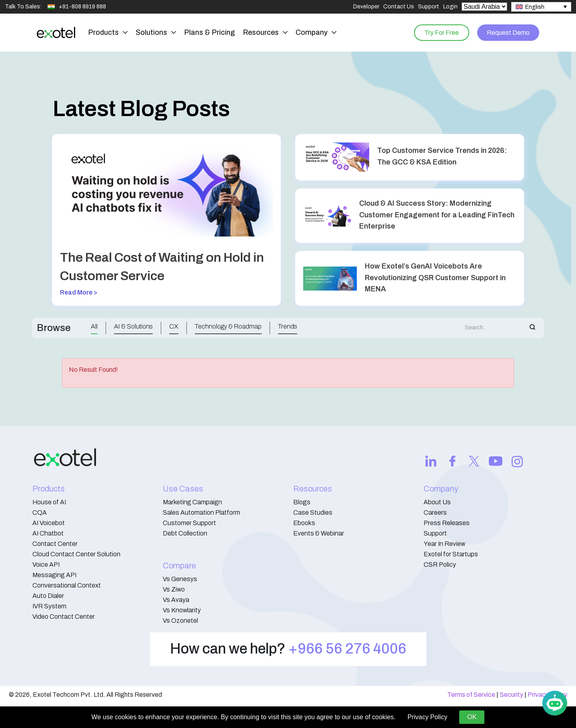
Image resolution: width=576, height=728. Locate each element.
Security (511, 694)
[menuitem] (541, 7)
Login (450, 7)
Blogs (301, 502)
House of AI (49, 502)
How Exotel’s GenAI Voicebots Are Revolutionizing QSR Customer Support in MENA (435, 277)
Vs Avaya (176, 599)
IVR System (49, 606)
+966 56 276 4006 (347, 649)
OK (471, 717)
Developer (366, 7)
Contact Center (55, 543)
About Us (437, 502)
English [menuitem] (534, 7)
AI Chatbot (48, 533)
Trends (287, 326)
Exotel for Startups (451, 554)
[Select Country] (484, 6)
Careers (435, 512)
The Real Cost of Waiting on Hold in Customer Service (162, 267)
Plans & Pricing (209, 32)
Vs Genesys (180, 579)
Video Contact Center (63, 616)
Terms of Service (471, 694)
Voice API (46, 564)
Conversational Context (66, 585)
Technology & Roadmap (228, 326)
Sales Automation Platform (201, 512)
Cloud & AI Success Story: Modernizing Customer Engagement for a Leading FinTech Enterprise (436, 215)
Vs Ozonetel (180, 620)
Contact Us (398, 7)
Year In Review (444, 543)
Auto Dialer (48, 595)
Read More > (79, 292)
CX (173, 326)
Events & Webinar (318, 533)
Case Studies (312, 512)
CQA (39, 512)
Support (428, 7)
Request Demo (507, 32)
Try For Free (440, 32)
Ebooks (304, 522)
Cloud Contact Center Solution (76, 554)
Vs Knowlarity (182, 610)
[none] (541, 7)
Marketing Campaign (192, 502)
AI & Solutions (133, 326)
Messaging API (54, 575)
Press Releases (447, 522)
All (94, 326)
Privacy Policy (428, 717)
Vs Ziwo (174, 589)
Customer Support (189, 522)
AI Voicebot (48, 522)
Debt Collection (185, 533)
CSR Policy (440, 564)
